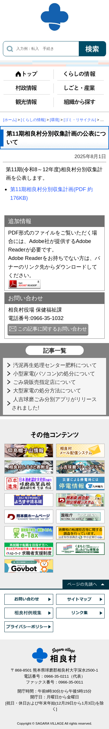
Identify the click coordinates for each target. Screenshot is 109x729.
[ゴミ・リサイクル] (80, 120)
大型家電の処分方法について (48, 390)
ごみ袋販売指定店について (45, 382)
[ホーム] (10, 120)
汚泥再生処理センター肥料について (55, 365)
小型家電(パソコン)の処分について (55, 373)
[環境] (54, 120)
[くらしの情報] (33, 120)
